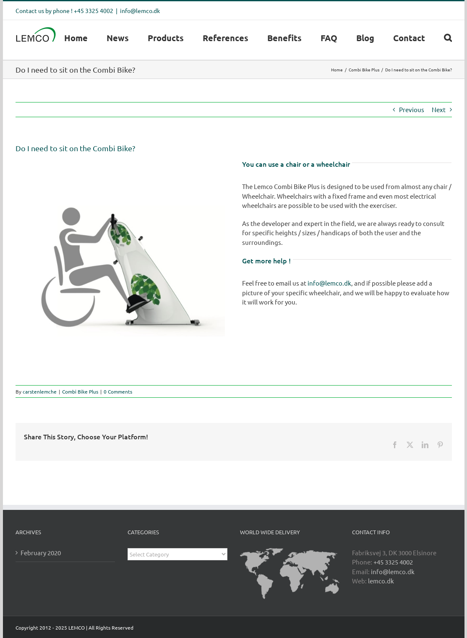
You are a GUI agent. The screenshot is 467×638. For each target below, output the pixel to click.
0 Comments (118, 391)
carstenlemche (40, 391)
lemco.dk (381, 581)
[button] (448, 37)
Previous (411, 109)
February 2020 (41, 553)
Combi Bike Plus (80, 391)
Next (439, 109)
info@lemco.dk (140, 10)
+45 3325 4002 (393, 562)
